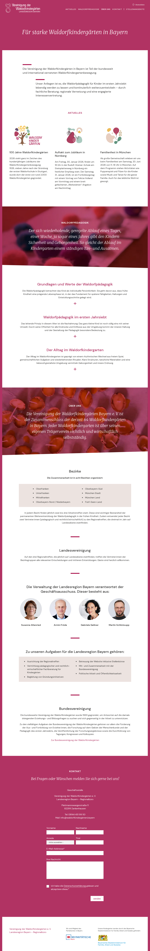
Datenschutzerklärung (75, 885)
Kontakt (117, 9)
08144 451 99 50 (76, 814)
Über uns (105, 9)
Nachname (81, 828)
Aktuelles (71, 9)
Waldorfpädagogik (88, 9)
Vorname (51, 828)
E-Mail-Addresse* (55, 848)
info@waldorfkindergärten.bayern (78, 817)
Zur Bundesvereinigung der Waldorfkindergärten (75, 740)
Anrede (50, 838)
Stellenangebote (135, 9)
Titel (78, 838)
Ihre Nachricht (53, 859)
